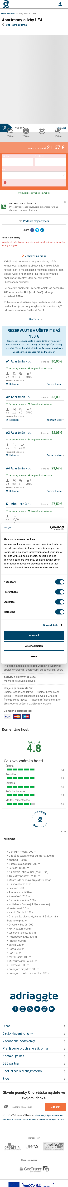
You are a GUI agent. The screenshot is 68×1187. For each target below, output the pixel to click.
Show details (50, 625)
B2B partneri (11, 1063)
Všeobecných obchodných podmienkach (34, 352)
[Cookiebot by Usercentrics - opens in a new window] (50, 528)
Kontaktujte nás (13, 1056)
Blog (6, 1079)
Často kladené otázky (18, 1033)
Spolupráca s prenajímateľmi (22, 1071)
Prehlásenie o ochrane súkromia (25, 1048)
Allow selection (34, 645)
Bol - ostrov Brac (17, 24)
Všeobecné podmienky (19, 1041)
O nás (6, 1026)
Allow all (34, 635)
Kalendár (12, 384)
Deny (34, 656)
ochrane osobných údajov (51, 1119)
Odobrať (55, 1106)
